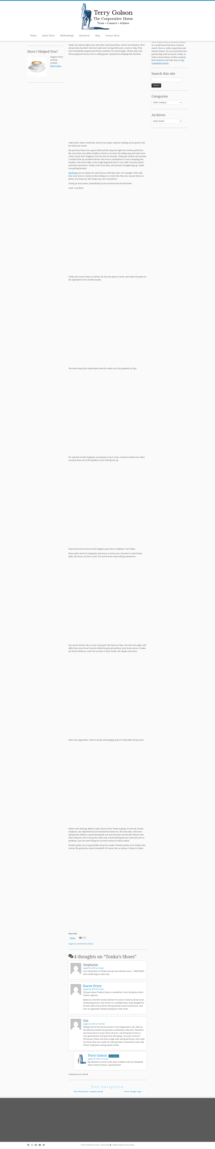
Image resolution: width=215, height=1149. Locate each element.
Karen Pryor (92, 986)
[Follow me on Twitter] (44, 1145)
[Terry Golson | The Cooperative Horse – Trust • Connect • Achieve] (107, 16)
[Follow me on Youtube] (41, 1145)
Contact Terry (112, 35)
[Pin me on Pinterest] (37, 1145)
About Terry (48, 35)
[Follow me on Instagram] (33, 1145)
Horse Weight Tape (134, 1091)
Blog (97, 35)
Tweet (72, 938)
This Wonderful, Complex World (87, 1091)
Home (33, 35)
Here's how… (56, 66)
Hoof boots (73, 173)
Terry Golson (88, 944)
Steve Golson (129, 1145)
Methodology (67, 35)
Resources (84, 35)
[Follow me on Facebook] (29, 1145)
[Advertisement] (45, 127)
